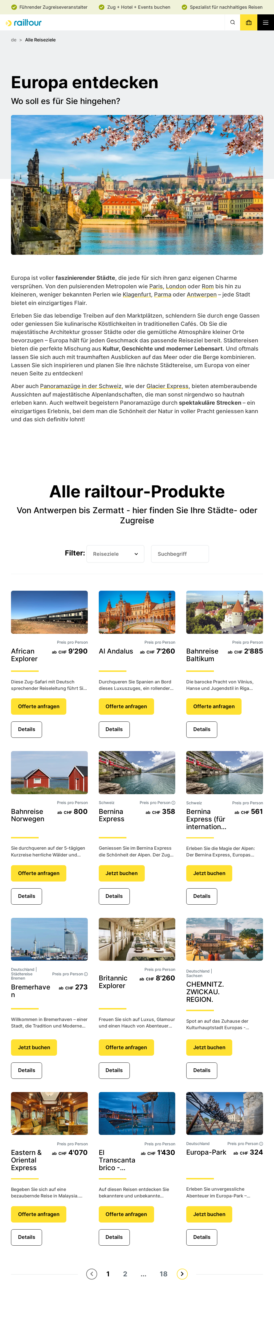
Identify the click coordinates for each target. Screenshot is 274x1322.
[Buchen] (248, 22)
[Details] (49, 612)
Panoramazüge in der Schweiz (81, 386)
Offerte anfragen (39, 706)
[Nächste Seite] (182, 1274)
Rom (208, 286)
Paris (156, 286)
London (176, 286)
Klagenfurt (137, 294)
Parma (162, 294)
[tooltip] (173, 803)
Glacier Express (167, 386)
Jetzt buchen (122, 873)
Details (26, 729)
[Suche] (232, 22)
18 (164, 1274)
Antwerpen (202, 294)
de (13, 40)
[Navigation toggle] (265, 22)
